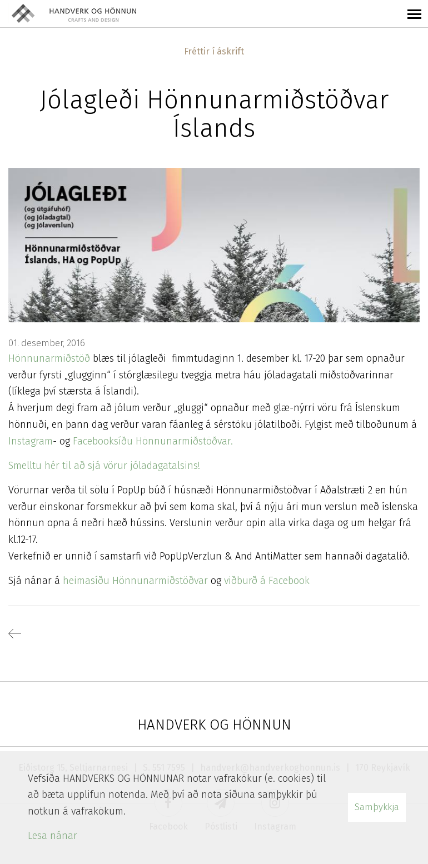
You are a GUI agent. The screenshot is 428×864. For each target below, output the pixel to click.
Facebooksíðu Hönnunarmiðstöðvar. (153, 441)
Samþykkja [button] (377, 807)
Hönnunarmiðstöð (49, 358)
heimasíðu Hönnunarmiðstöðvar (134, 581)
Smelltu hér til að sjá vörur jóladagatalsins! (104, 466)
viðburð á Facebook (267, 581)
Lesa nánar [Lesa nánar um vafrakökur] (52, 836)
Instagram (30, 441)
